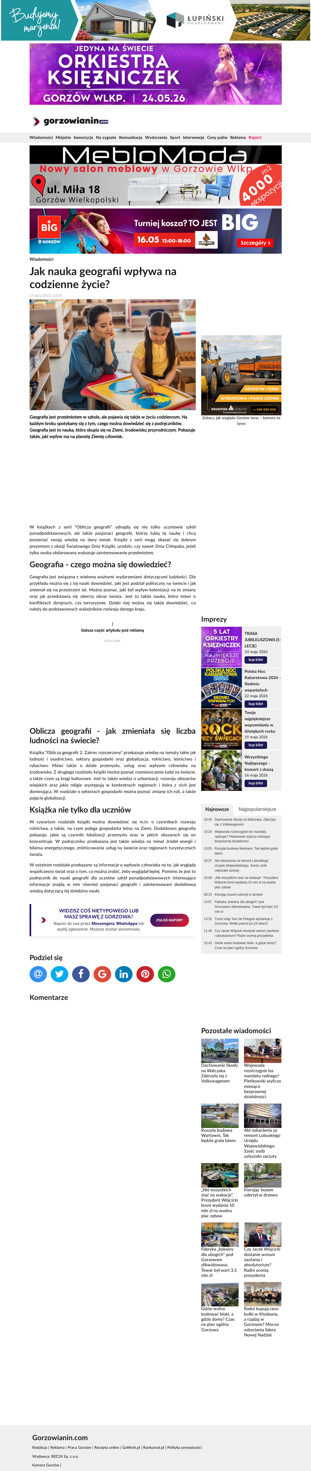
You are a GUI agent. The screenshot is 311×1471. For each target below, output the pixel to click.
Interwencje (193, 138)
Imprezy (214, 619)
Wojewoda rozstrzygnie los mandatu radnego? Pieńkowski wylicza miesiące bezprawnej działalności (242, 836)
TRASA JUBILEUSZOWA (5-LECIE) (263, 640)
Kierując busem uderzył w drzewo (239, 894)
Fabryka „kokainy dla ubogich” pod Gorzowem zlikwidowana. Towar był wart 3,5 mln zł (246, 907)
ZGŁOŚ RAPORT (169, 920)
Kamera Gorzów (45, 1465)
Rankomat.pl (153, 1448)
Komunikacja (130, 138)
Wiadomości (41, 138)
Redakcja (39, 1448)
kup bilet (256, 660)
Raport (255, 138)
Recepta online (106, 1448)
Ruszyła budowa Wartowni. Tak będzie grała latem (246, 851)
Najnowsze (217, 809)
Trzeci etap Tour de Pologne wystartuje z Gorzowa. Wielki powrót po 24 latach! (244, 921)
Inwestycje (83, 138)
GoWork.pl (131, 1448)
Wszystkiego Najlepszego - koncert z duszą (259, 763)
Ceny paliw (217, 138)
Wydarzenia (156, 138)
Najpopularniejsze (257, 809)
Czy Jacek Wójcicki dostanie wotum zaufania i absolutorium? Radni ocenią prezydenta (247, 933)
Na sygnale (106, 138)
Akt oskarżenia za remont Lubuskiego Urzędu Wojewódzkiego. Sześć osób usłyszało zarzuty (241, 865)
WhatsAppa (126, 923)
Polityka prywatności (184, 1448)
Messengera (103, 923)
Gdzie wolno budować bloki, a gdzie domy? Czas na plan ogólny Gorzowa (246, 945)
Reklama (238, 138)
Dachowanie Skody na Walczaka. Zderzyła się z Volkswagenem (245, 822)
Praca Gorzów (79, 1448)
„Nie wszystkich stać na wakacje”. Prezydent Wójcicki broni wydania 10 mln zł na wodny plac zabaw (246, 882)
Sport (175, 138)
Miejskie (63, 138)
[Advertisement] (113, 482)
